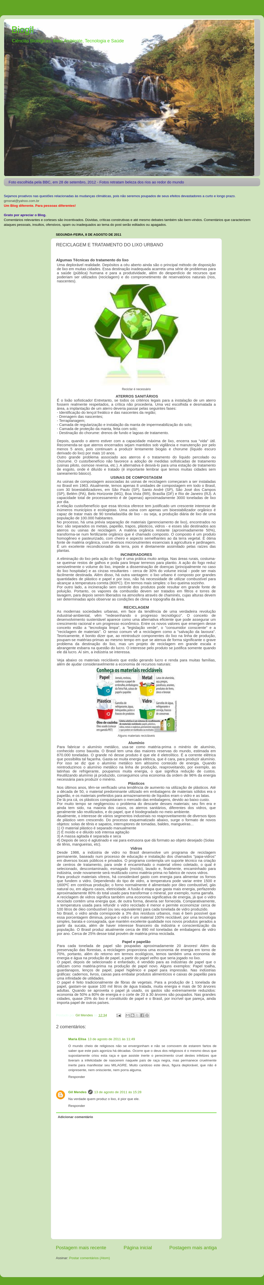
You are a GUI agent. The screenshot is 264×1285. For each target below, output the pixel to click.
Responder (76, 1077)
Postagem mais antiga (193, 1247)
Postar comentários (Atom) (89, 1258)
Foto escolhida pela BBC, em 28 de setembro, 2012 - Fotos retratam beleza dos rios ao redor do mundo (96, 182)
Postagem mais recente (81, 1247)
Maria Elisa (77, 1039)
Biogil (22, 30)
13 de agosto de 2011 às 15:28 (117, 1092)
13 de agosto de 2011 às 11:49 (111, 1039)
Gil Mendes (77, 1092)
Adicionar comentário (75, 1117)
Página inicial (138, 1247)
